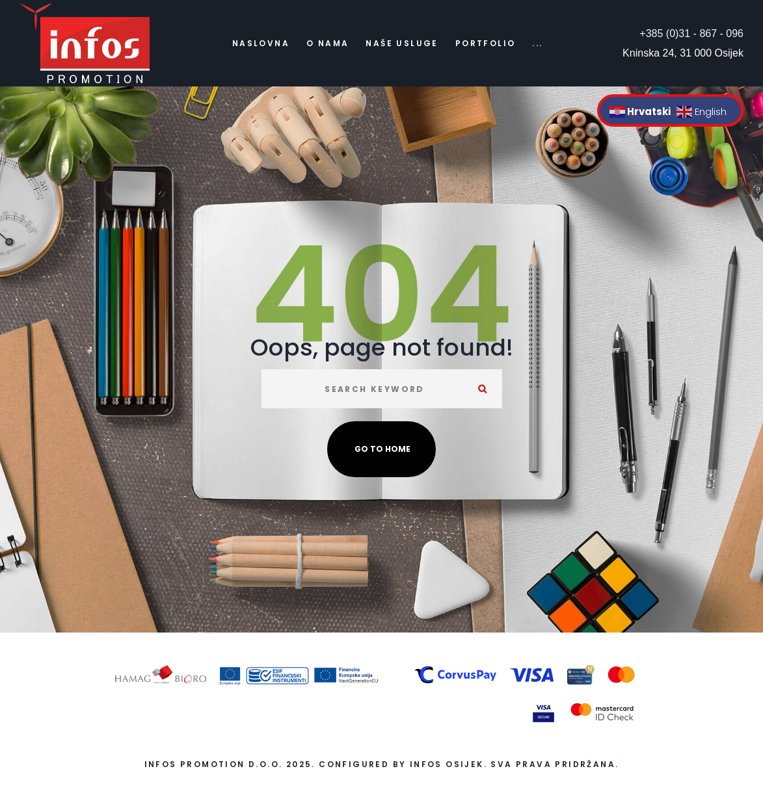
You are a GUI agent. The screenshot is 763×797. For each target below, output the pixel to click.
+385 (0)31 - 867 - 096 (691, 33)
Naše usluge (402, 43)
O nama (327, 43)
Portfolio (485, 43)
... (537, 43)
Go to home (382, 448)
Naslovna (260, 43)
